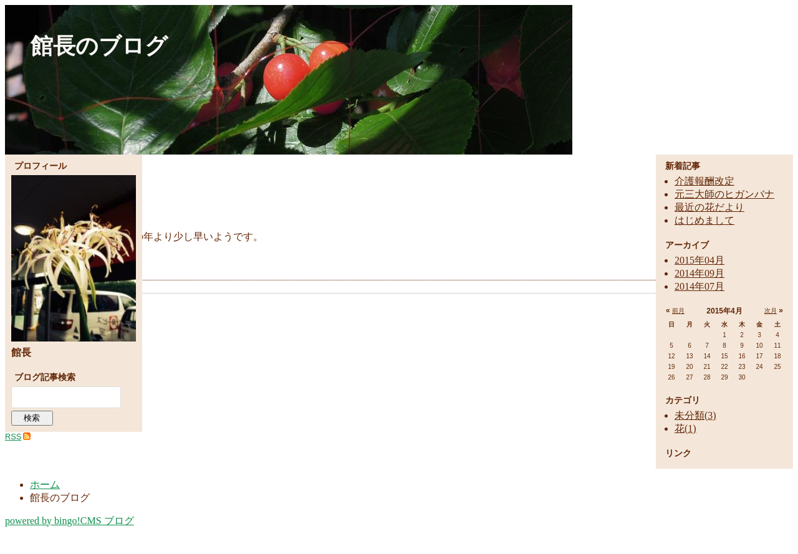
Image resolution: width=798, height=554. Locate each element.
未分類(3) (695, 415)
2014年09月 (699, 273)
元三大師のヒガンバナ (724, 194)
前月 (678, 310)
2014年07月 (699, 286)
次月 (770, 310)
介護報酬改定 (704, 181)
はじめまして (704, 220)
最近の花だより (709, 207)
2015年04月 (699, 260)
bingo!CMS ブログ (69, 520)
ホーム (45, 484)
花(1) (685, 428)
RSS (13, 436)
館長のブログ (99, 46)
